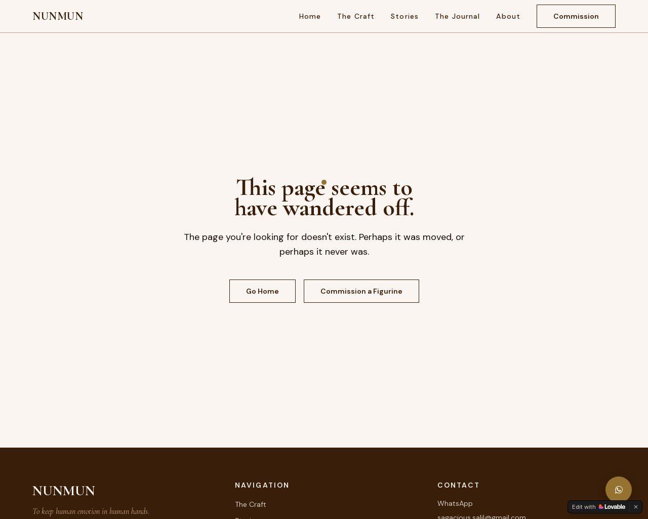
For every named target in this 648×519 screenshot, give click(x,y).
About (508, 16)
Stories (405, 16)
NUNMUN (57, 16)
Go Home (262, 291)
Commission (576, 16)
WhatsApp (455, 503)
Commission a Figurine (361, 291)
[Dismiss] (636, 507)
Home (310, 16)
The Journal (457, 16)
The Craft (356, 16)
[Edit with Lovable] (598, 507)
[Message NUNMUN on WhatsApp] (618, 489)
